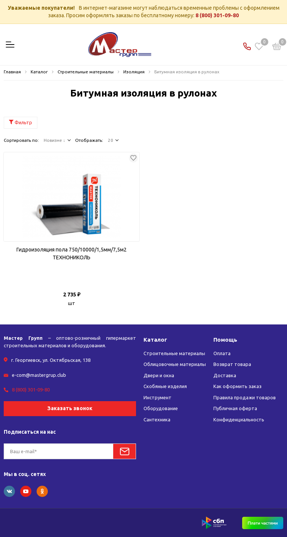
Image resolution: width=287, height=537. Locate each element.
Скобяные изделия (165, 386)
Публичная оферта (235, 408)
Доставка (224, 375)
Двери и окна (159, 375)
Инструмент (158, 397)
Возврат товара (232, 364)
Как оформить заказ (237, 386)
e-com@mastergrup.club (39, 375)
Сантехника (157, 419)
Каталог (155, 339)
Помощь (225, 339)
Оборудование (161, 408)
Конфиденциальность (238, 419)
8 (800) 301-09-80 (217, 15)
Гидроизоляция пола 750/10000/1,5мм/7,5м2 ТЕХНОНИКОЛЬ (71, 253)
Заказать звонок (69, 408)
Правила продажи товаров (244, 397)
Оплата (222, 353)
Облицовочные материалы (175, 364)
